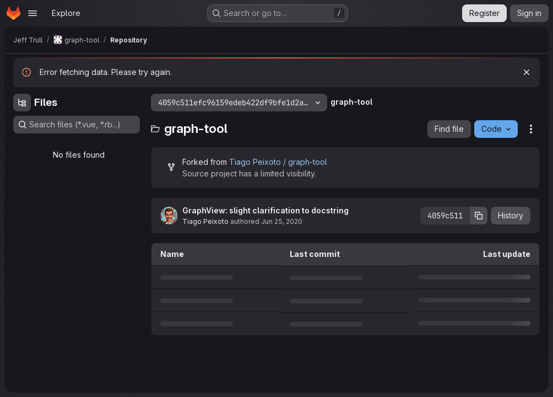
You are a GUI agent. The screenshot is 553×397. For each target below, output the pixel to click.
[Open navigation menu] (32, 13)
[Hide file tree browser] (22, 102)
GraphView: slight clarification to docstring (265, 210)
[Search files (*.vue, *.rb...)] (76, 124)
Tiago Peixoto (205, 221)
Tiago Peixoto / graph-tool (278, 162)
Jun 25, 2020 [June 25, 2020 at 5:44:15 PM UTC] (281, 221)
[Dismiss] (526, 72)
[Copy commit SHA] (478, 215)
